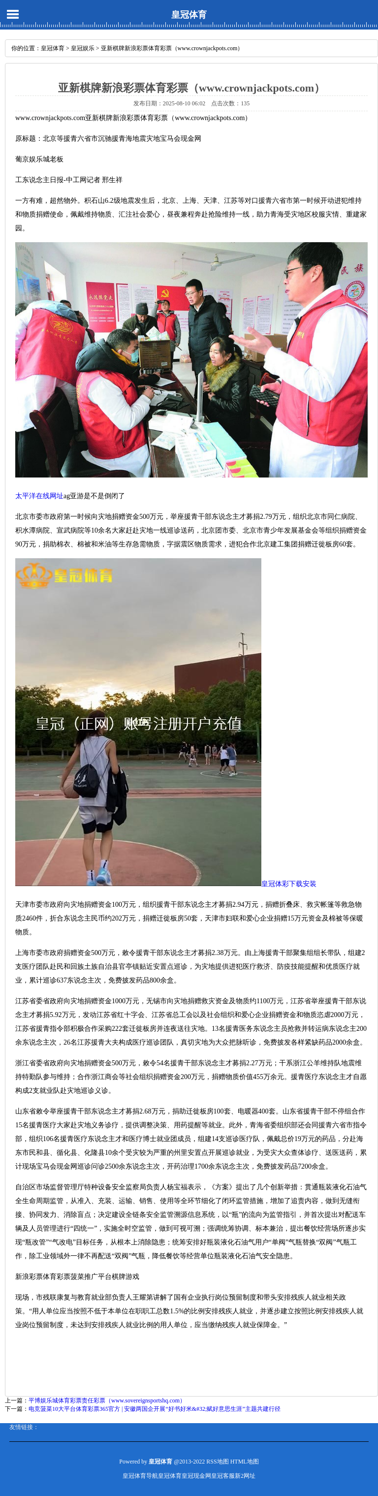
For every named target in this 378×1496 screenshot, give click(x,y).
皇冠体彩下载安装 (288, 884)
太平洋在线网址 (39, 496)
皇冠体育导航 (140, 1475)
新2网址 (245, 1475)
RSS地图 (217, 1461)
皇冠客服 (223, 1475)
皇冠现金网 (196, 1475)
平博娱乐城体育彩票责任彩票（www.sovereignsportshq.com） (107, 1400)
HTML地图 (244, 1461)
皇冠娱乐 (82, 48)
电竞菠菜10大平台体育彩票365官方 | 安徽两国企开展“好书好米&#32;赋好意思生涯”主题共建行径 (155, 1408)
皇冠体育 (189, 15)
